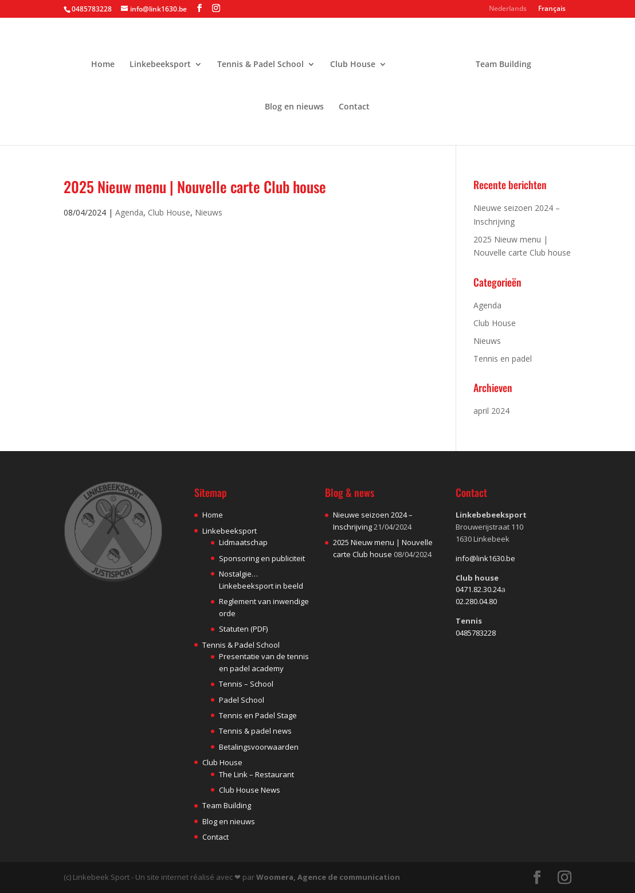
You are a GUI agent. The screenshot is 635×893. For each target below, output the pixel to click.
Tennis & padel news (255, 731)
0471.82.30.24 (478, 589)
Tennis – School (246, 684)
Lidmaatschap (243, 542)
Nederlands (508, 9)
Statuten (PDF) (243, 629)
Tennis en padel (502, 358)
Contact (354, 102)
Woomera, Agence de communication (328, 877)
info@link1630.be (485, 558)
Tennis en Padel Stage (258, 715)
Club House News (249, 790)
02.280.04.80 (476, 601)
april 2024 (491, 410)
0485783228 (476, 633)
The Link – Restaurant (256, 774)
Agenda (129, 212)
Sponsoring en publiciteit (262, 558)
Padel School (241, 700)
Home (107, 60)
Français (552, 9)
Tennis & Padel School (264, 60)
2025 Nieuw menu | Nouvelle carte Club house (195, 186)
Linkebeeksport (164, 60)
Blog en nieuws (294, 102)
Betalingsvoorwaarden (259, 747)
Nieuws (208, 212)
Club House (356, 60)
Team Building (499, 60)
